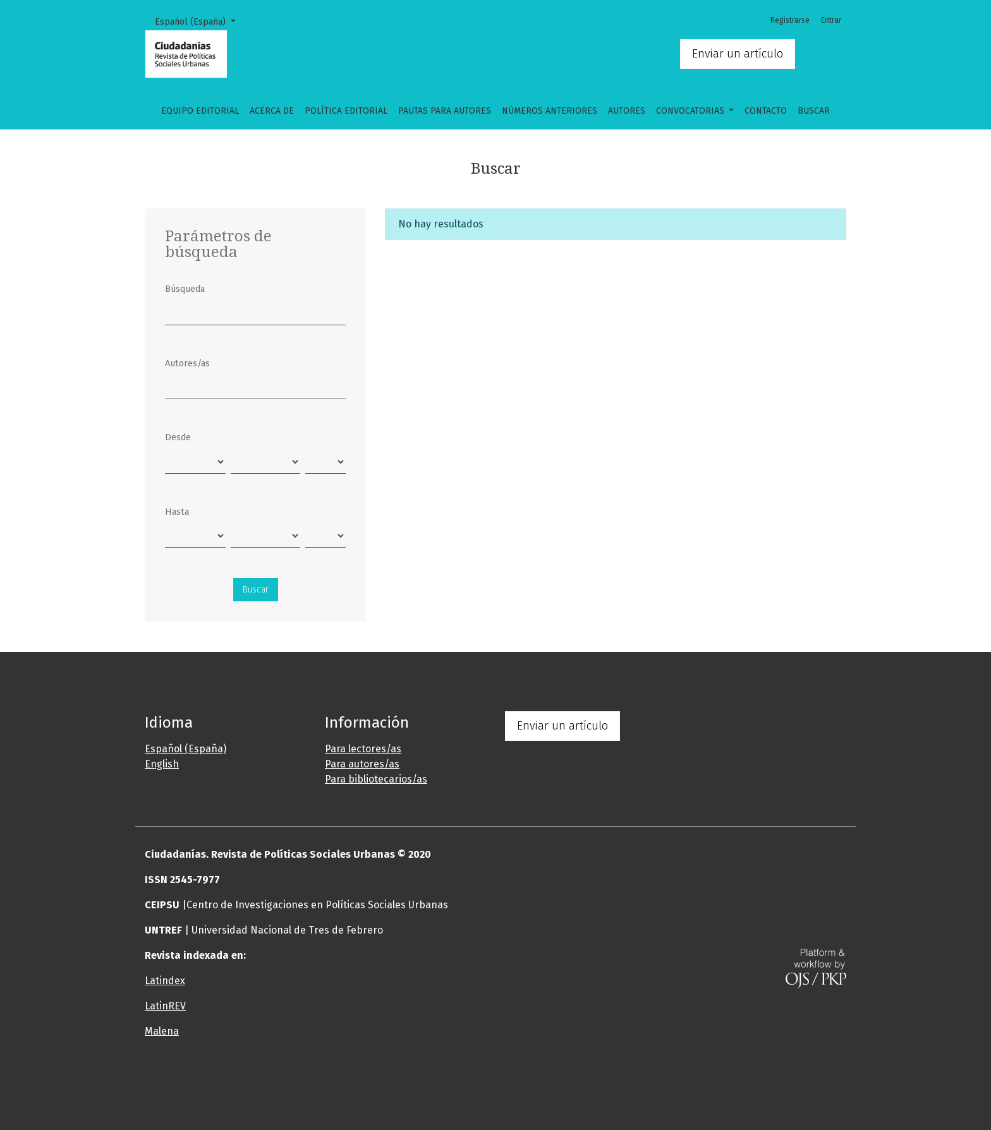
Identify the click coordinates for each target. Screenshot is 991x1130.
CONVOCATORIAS (691, 110)
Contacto (766, 110)
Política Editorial (346, 110)
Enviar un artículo (737, 54)
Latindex (165, 981)
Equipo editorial (200, 110)
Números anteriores (549, 110)
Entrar (831, 20)
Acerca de (272, 110)
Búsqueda (185, 289)
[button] (435, 1082)
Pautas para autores (444, 110)
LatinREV (165, 1006)
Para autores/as (362, 764)
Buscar (814, 110)
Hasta (177, 512)
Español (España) (199, 21)
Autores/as (187, 363)
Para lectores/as (363, 749)
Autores (626, 110)
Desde (178, 437)
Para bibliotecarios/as (376, 779)
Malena (162, 1031)
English (162, 764)
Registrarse (790, 20)
